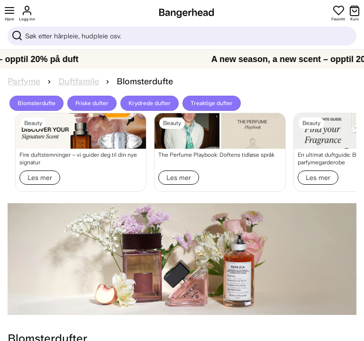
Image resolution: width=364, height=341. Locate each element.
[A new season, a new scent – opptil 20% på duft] (182, 59)
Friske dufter (92, 103)
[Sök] (182, 36)
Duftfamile (78, 81)
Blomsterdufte (36, 103)
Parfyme (24, 81)
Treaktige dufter (212, 103)
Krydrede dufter (149, 103)
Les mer (39, 177)
